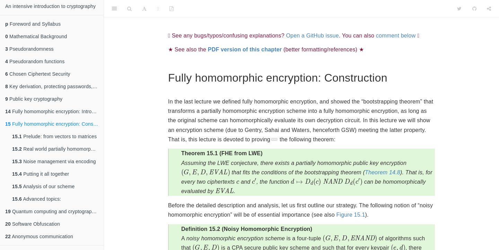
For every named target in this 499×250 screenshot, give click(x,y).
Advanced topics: (36, 199)
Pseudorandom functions (34, 61)
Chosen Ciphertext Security (37, 74)
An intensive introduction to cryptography (50, 6)
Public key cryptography (33, 99)
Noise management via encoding (54, 161)
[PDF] (171, 8)
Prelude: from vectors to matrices (54, 136)
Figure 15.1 (350, 215)
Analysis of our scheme (43, 186)
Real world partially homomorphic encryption (58, 149)
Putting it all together (40, 174)
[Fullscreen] (158, 8)
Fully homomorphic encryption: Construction (54, 124)
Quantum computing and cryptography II (53, 211)
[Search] (129, 8)
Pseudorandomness (29, 49)
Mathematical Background (36, 36)
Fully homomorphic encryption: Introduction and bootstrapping (54, 111)
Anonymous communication (39, 236)
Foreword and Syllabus (33, 24)
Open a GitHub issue (312, 36)
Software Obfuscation (32, 224)
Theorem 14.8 (382, 172)
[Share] (489, 8)
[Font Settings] (144, 8)
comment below (396, 36)
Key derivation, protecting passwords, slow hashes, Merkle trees (54, 86)
